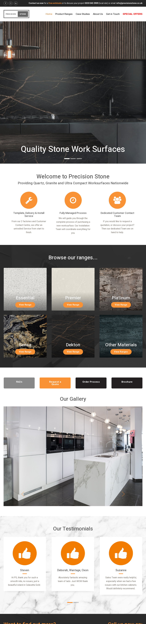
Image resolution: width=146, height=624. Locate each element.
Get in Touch (113, 14)
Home (49, 14)
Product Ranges (64, 14)
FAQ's (19, 382)
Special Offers (132, 14)
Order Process (91, 382)
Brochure (127, 382)
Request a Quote (55, 383)
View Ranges (121, 351)
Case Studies (83, 14)
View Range (25, 304)
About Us (98, 14)
